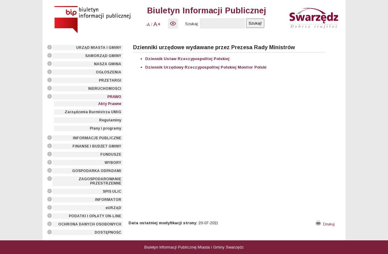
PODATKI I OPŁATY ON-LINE (95, 216)
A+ (157, 24)
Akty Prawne (109, 104)
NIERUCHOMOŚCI (104, 88)
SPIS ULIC (112, 191)
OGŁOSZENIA (108, 72)
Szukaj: (192, 24)
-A (148, 24)
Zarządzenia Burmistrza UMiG (93, 112)
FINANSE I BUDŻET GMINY (96, 146)
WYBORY (113, 163)
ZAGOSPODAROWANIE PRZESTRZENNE (100, 181)
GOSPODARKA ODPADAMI (96, 171)
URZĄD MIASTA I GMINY (98, 48)
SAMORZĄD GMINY (103, 56)
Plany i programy (105, 128)
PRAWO (114, 97)
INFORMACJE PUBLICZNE (97, 138)
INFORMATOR (108, 200)
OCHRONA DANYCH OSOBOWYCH (89, 224)
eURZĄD (113, 208)
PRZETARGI (110, 80)
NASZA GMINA (107, 64)
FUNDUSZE (110, 154)
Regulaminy (110, 120)
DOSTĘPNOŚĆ (108, 232)
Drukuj (325, 224)
